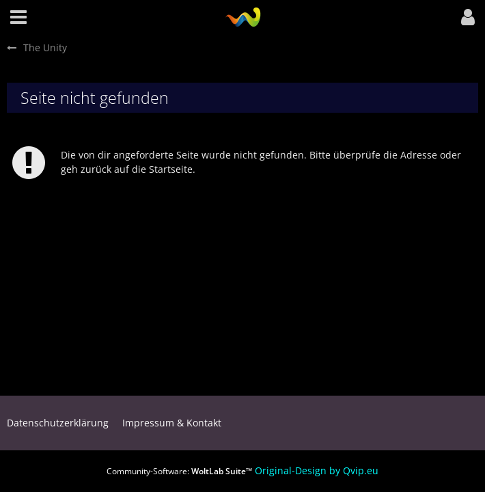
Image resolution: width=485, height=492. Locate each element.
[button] (18, 17)
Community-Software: (179, 471)
